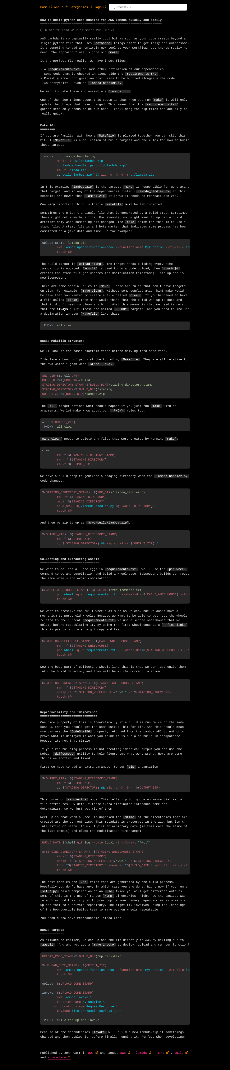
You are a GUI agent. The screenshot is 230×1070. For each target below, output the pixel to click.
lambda (141, 1055)
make (160, 1055)
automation (57, 1060)
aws (91, 1055)
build (178, 1055)
